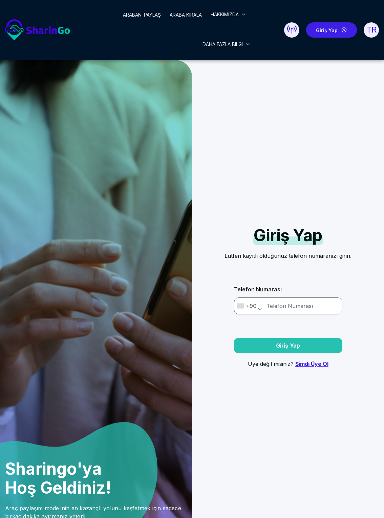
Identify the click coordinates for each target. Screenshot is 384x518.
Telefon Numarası (258, 289)
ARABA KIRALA (186, 15)
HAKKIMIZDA (225, 14)
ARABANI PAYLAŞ (142, 15)
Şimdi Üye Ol (311, 363)
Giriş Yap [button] (288, 345)
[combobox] (249, 306)
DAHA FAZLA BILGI (223, 44)
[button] (291, 30)
